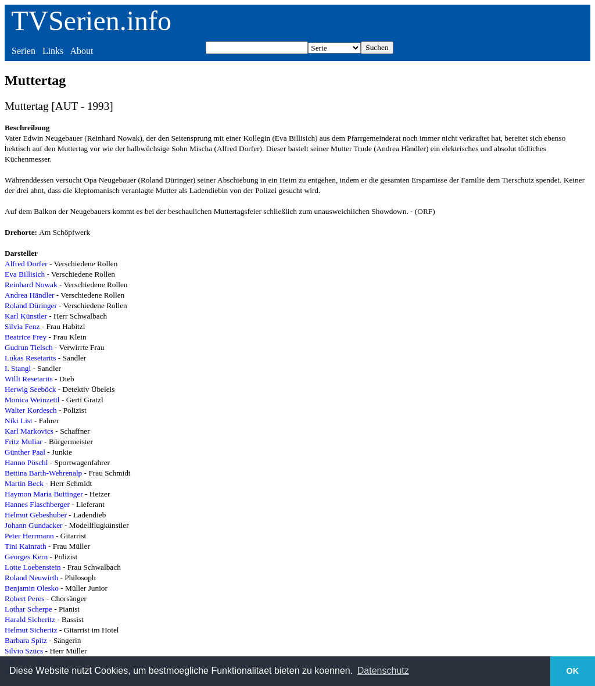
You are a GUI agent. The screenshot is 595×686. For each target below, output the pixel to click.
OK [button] (573, 671)
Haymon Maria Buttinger (44, 494)
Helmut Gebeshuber (36, 514)
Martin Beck (24, 483)
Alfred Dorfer (26, 263)
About (81, 51)
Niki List (19, 420)
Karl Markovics (29, 431)
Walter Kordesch (31, 410)
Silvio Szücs (24, 650)
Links (52, 51)
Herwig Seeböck (30, 389)
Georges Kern (26, 556)
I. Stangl (18, 368)
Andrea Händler (29, 295)
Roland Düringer (31, 305)
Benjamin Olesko (32, 588)
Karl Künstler (26, 316)
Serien (23, 51)
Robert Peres (24, 598)
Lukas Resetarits (30, 357)
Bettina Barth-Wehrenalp (43, 473)
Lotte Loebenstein (33, 567)
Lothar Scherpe (28, 609)
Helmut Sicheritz (31, 630)
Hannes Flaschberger (37, 504)
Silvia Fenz (22, 326)
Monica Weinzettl (32, 399)
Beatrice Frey (25, 337)
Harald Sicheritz (30, 619)
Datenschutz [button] (383, 671)
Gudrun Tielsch (29, 347)
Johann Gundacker (34, 525)
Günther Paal (25, 452)
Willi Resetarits (29, 378)
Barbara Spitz (26, 640)
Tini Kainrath (25, 546)
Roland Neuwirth (31, 577)
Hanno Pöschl (26, 462)
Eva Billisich (25, 274)
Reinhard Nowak (31, 284)
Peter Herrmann (29, 535)
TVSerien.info (91, 20)
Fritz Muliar (23, 441)
